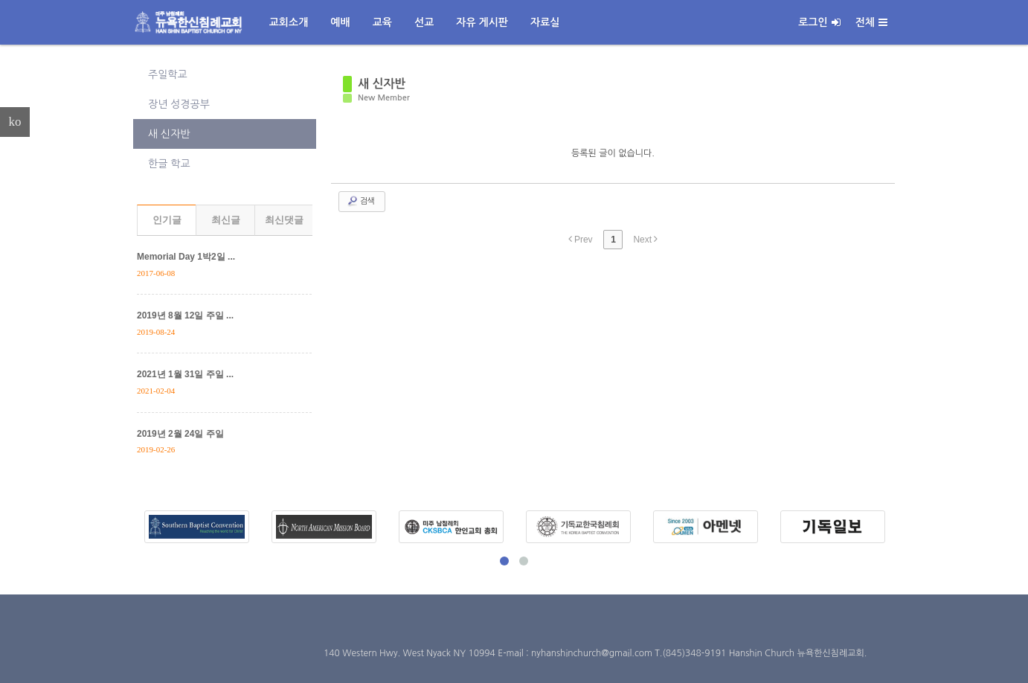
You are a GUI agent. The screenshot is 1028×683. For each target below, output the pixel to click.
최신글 (225, 219)
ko (15, 122)
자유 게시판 (482, 22)
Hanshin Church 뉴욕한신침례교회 (796, 653)
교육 (382, 22)
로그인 (819, 22)
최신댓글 (284, 219)
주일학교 (167, 74)
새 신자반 (169, 134)
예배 (340, 22)
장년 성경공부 (179, 104)
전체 (871, 22)
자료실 (544, 22)
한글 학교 (169, 163)
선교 (424, 22)
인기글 (166, 219)
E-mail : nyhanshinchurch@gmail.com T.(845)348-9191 (613, 653)
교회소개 (289, 22)
